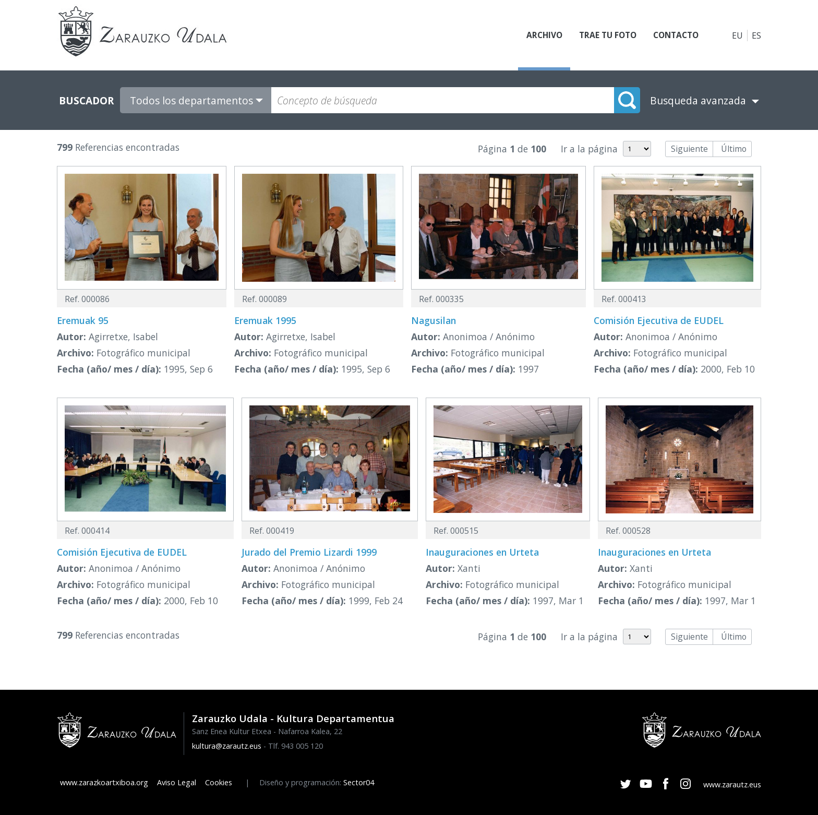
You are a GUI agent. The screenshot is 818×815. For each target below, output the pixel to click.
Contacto (674, 35)
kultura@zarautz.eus (226, 746)
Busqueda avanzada (698, 100)
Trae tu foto (602, 35)
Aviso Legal (176, 782)
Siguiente (689, 148)
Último (734, 148)
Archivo (537, 35)
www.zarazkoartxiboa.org (104, 782)
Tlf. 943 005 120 (295, 746)
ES (756, 35)
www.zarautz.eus (732, 784)
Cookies (218, 782)
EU (737, 35)
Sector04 (358, 782)
